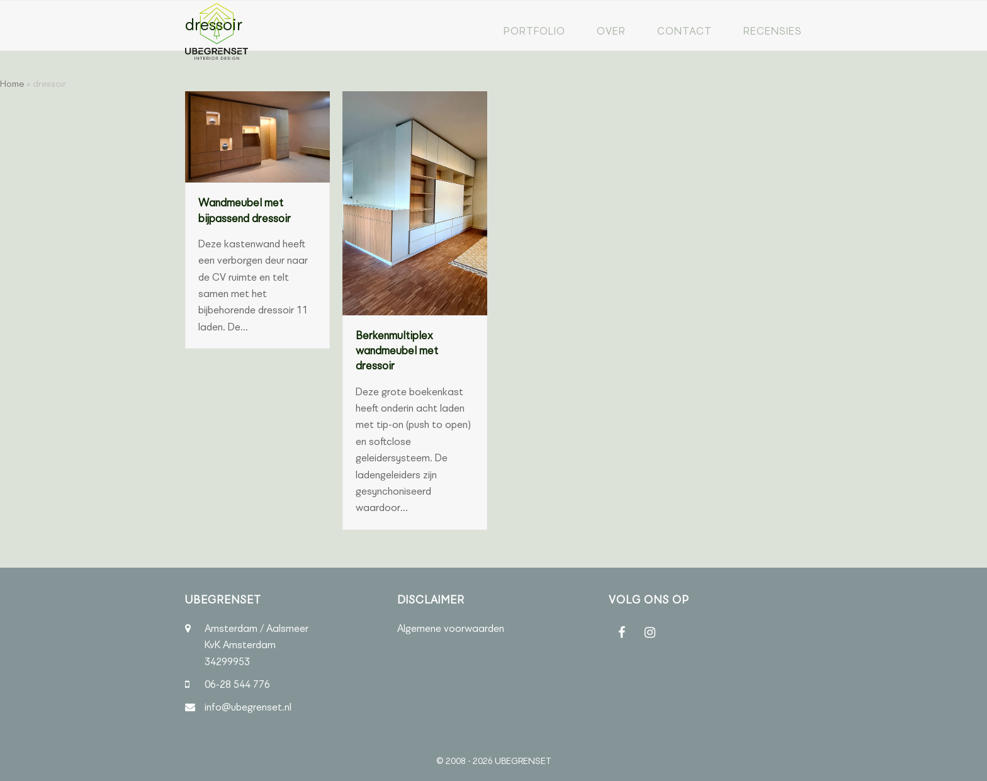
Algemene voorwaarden (450, 628)
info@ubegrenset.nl (248, 707)
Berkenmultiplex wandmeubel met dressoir (397, 351)
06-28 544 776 (237, 684)
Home (12, 83)
